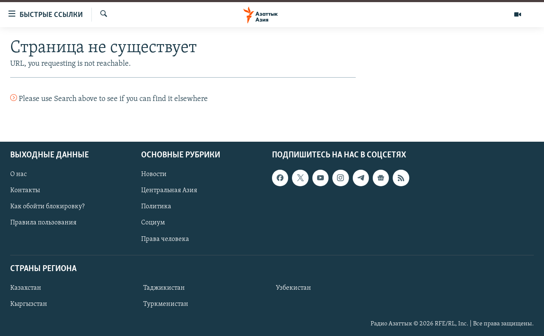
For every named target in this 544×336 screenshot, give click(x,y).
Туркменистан (165, 304)
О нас (18, 174)
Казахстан (25, 288)
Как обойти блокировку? (47, 206)
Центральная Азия (169, 190)
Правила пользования (43, 222)
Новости (154, 174)
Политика (156, 206)
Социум (153, 222)
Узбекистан (293, 288)
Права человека (165, 238)
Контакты (25, 190)
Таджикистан (164, 288)
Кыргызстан (28, 304)
